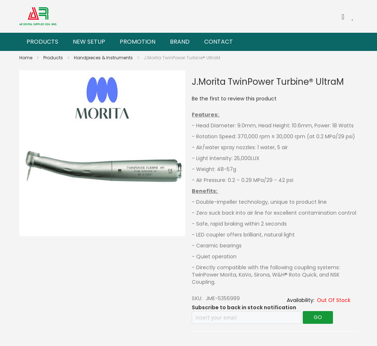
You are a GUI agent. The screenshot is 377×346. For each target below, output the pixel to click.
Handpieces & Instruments (104, 58)
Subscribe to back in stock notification (244, 307)
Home (26, 58)
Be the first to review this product (234, 98)
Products (53, 58)
